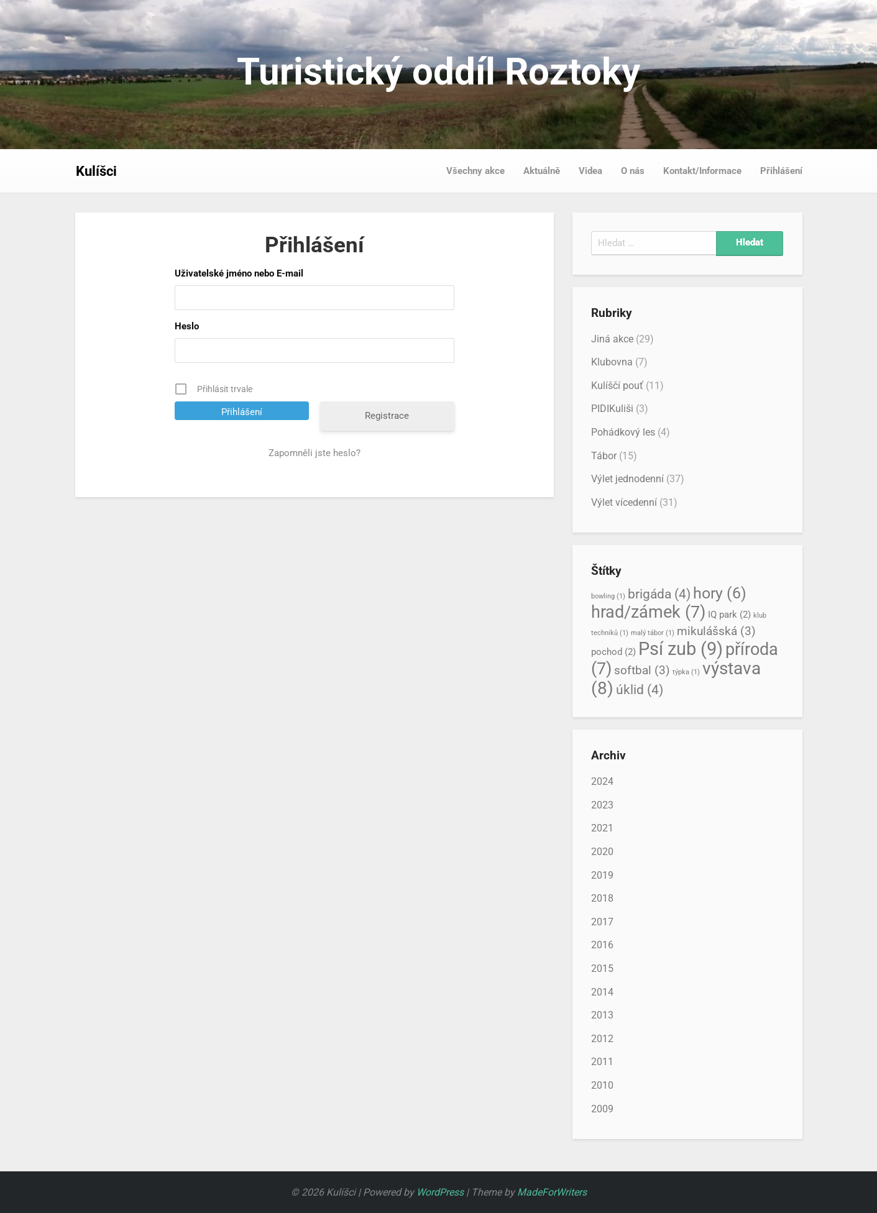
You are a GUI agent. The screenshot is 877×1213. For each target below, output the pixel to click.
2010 (602, 1085)
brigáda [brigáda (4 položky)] (659, 594)
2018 (602, 898)
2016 (602, 945)
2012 (602, 1039)
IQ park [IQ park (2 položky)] (729, 614)
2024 (602, 781)
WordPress (440, 1192)
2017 (602, 922)
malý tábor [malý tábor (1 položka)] (652, 633)
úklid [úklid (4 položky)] (639, 689)
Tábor (604, 456)
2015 (602, 968)
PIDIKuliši (612, 408)
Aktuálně (541, 170)
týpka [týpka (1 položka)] (686, 672)
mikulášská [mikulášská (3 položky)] (716, 631)
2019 (602, 875)
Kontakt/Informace (702, 170)
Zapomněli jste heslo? (314, 453)
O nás (633, 170)
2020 (602, 852)
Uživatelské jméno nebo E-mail (239, 273)
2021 (602, 828)
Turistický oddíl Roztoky (438, 72)
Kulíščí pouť (617, 385)
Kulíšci (96, 171)
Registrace (387, 415)
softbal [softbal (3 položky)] (642, 670)
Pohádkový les (623, 432)
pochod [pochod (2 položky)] (613, 651)
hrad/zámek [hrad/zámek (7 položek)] (648, 612)
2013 (602, 1015)
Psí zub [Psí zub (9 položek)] (680, 648)
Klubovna (612, 362)
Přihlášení (781, 170)
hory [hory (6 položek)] (719, 593)
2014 (602, 992)
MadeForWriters (552, 1192)
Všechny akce (475, 170)
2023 (602, 805)
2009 (602, 1109)
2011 (602, 1062)
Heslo (187, 326)
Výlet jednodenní (627, 479)
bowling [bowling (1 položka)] (608, 596)
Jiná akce (612, 339)
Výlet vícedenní (624, 502)
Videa (590, 170)
